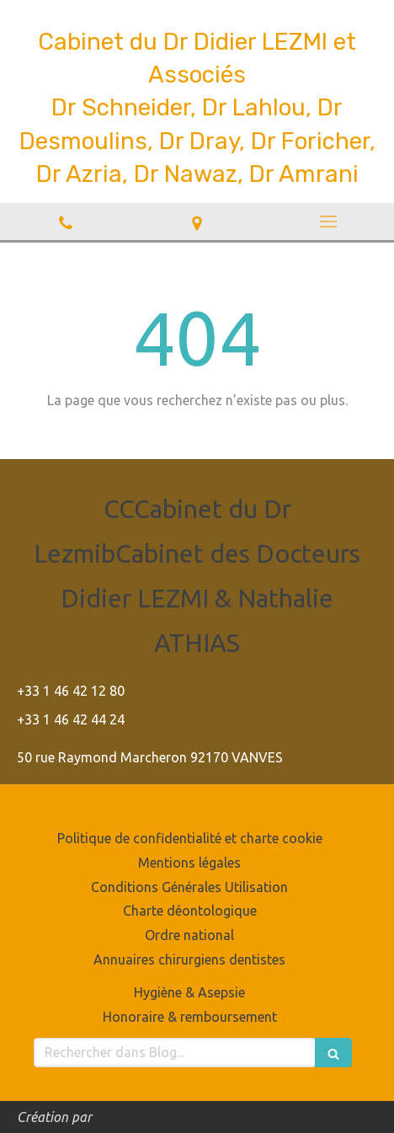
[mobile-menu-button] (328, 221)
